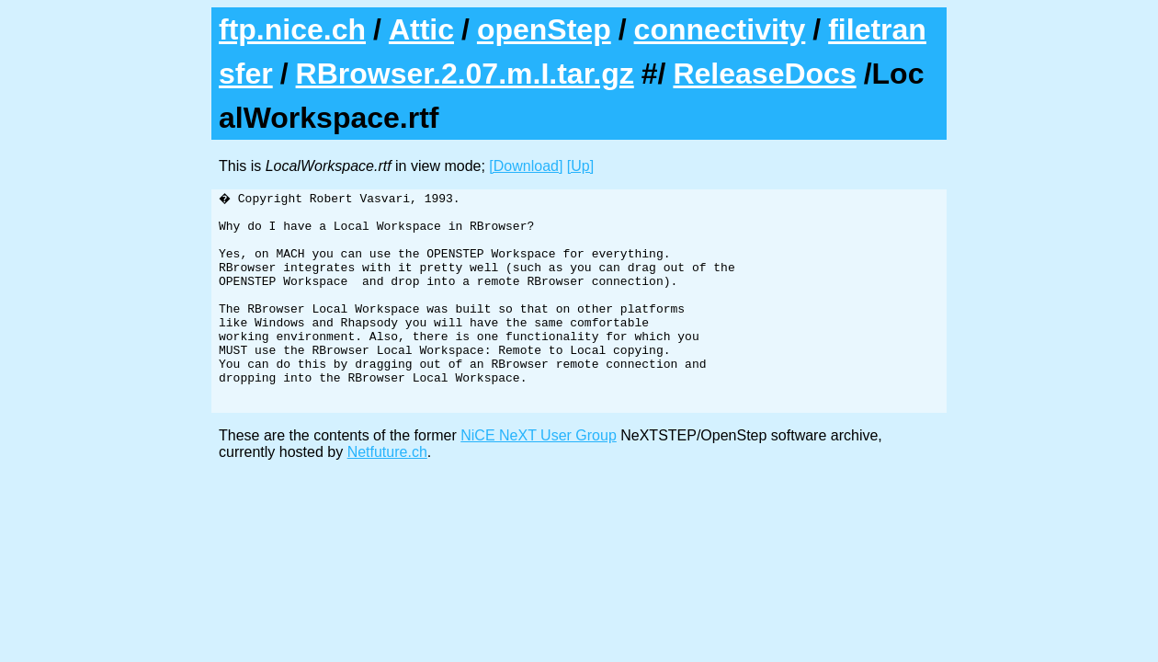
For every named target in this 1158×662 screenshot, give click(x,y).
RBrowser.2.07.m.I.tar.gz (465, 73)
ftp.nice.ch (292, 29)
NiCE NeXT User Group (538, 477)
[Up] (580, 166)
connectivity (720, 29)
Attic (421, 29)
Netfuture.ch (387, 493)
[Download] (525, 166)
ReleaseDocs (764, 73)
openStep (544, 29)
